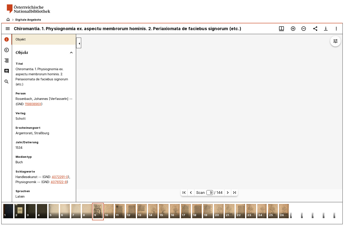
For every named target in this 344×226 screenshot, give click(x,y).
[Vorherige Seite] (190, 192)
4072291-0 (60, 177)
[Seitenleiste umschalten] (7, 28)
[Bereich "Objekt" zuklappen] (71, 52)
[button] (8, 211)
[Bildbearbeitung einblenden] (335, 41)
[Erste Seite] (184, 192)
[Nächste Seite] (227, 192)
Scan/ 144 (209, 192)
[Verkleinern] (303, 28)
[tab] (7, 39)
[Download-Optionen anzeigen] (326, 28)
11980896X (33, 104)
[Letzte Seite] (234, 192)
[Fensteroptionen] (336, 28)
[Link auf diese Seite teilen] (315, 28)
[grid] (172, 213)
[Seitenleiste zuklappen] (79, 43)
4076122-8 (59, 182)
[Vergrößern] (293, 28)
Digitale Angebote (28, 19)
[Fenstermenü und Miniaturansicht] (281, 28)
